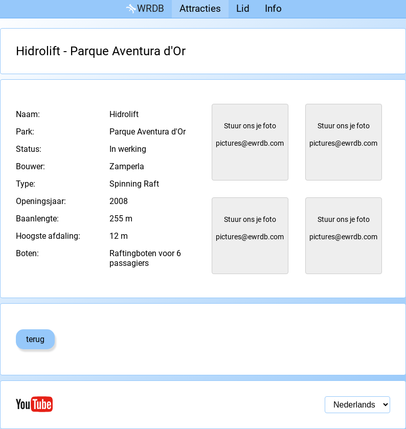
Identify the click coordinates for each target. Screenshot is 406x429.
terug (35, 339)
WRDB (144, 9)
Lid (243, 8)
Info (273, 8)
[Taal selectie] (357, 404)
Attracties (200, 8)
